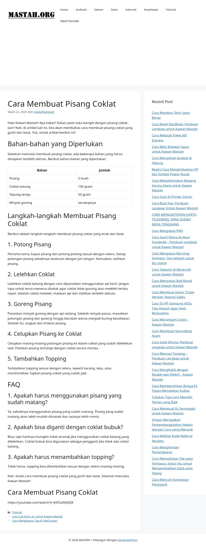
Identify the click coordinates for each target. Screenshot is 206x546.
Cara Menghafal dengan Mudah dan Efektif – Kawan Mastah (172, 374)
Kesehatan (151, 9)
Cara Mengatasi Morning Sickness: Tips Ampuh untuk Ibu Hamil (173, 258)
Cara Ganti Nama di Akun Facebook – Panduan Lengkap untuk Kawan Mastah (174, 242)
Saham (98, 9)
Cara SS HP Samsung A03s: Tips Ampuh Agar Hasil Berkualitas (172, 308)
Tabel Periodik (69, 21)
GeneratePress (127, 540)
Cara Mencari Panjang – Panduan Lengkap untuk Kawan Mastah (170, 358)
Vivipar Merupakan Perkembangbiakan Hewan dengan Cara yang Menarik (172, 424)
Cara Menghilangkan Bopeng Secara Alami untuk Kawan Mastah (174, 185)
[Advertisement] (103, 59)
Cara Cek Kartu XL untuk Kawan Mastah (37, 516)
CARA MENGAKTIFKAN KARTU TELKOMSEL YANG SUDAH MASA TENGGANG (174, 219)
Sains (114, 9)
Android (81, 9)
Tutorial (171, 9)
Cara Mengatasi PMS (167, 231)
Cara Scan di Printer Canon (172, 196)
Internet (130, 9)
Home (64, 9)
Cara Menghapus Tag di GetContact (34, 520)
